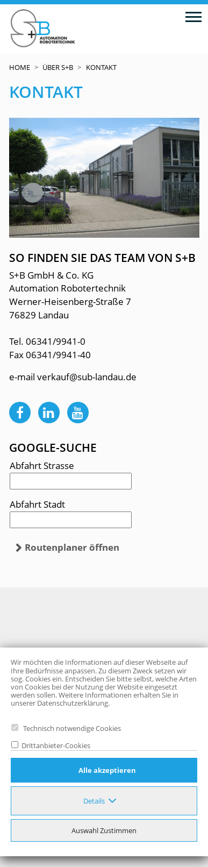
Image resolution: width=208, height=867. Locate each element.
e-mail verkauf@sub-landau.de (73, 377)
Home (19, 67)
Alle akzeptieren (107, 770)
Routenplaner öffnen (72, 547)
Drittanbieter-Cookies (54, 746)
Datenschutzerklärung (72, 703)
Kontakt (101, 67)
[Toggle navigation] (193, 16)
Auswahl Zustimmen (104, 830)
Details (94, 801)
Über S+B (57, 67)
